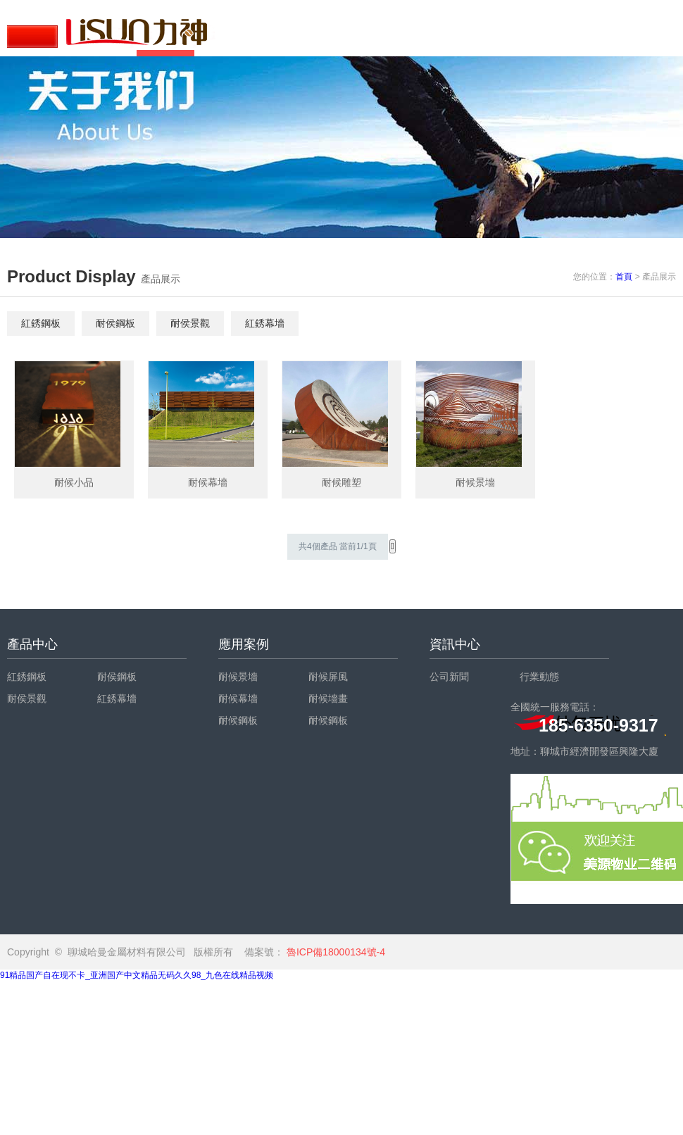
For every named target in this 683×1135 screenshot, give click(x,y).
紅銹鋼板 (41, 323)
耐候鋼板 (238, 720)
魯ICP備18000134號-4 (334, 952)
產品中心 (32, 644)
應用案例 (243, 644)
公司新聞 (449, 676)
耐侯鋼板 (115, 323)
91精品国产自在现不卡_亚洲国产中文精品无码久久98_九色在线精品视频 (136, 975)
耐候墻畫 (328, 698)
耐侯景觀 (190, 323)
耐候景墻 (238, 676)
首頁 (623, 277)
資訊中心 (455, 644)
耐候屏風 (328, 676)
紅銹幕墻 (264, 323)
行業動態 (539, 676)
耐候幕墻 (238, 698)
